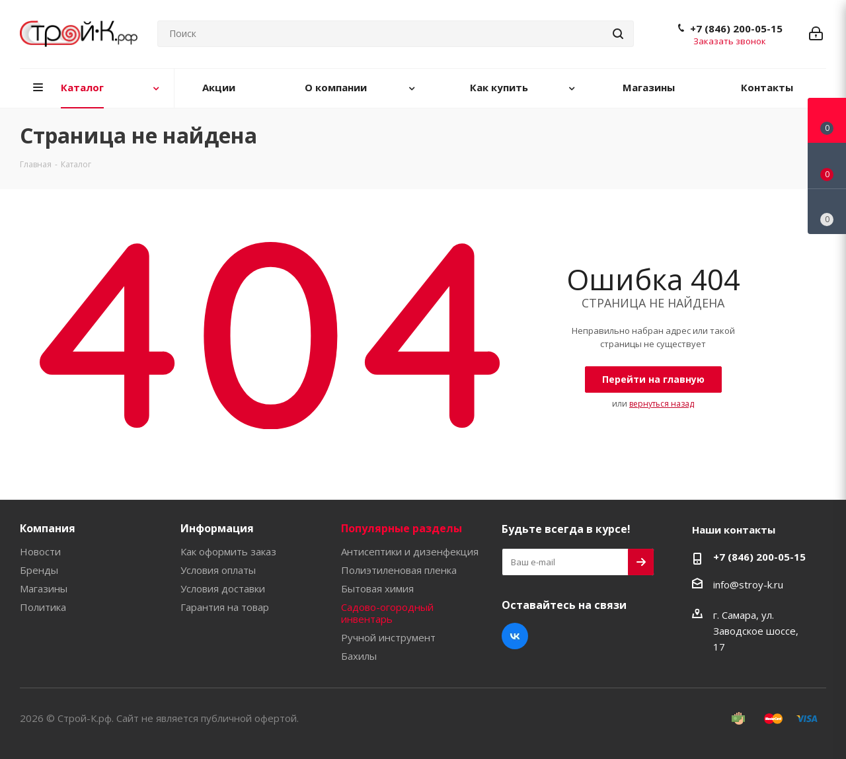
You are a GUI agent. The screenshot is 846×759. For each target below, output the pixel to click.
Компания (47, 528)
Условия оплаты (218, 570)
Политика (43, 607)
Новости (40, 551)
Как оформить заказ (228, 551)
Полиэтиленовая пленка (399, 570)
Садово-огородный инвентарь (387, 612)
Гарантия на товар (224, 607)
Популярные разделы (401, 528)
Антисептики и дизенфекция (410, 551)
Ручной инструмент (388, 637)
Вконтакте (515, 636)
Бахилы (359, 655)
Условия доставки (222, 588)
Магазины (43, 588)
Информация (217, 528)
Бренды (39, 570)
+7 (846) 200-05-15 (736, 28)
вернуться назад (661, 403)
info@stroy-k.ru (748, 584)
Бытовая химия (377, 588)
